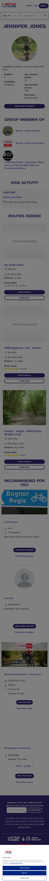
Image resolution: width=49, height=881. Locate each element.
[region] (24, 863)
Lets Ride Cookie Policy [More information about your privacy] (17, 863)
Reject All (24, 873)
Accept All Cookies (24, 868)
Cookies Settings (24, 878)
